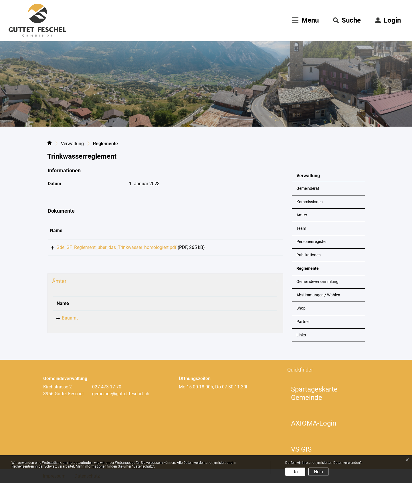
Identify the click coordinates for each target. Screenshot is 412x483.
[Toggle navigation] (304, 20)
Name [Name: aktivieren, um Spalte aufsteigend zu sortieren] (56, 230)
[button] (346, 20)
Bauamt (65, 320)
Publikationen (308, 255)
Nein (318, 471)
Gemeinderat (307, 188)
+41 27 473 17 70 (114, 320)
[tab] (165, 283)
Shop (301, 308)
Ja (295, 471)
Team (301, 228)
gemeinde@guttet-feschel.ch (198, 320)
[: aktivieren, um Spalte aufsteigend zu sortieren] (264, 231)
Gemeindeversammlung (317, 281)
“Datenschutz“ (143, 466)
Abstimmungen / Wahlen (318, 295)
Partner (303, 321)
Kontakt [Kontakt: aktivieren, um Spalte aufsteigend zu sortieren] (178, 305)
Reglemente (310, 270)
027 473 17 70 (106, 387)
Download (264, 248)
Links (301, 335)
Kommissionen (309, 201)
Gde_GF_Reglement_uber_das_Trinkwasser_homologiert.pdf (110, 247)
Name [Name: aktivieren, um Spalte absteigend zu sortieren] (63, 305)
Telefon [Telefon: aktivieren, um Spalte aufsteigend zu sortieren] (104, 305)
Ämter (301, 215)
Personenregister (311, 241)
